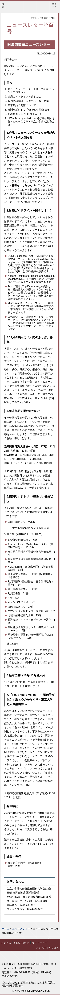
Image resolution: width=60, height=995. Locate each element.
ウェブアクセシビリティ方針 (19, 982)
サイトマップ (39, 943)
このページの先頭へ (47, 948)
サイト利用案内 (46, 982)
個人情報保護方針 (12, 985)
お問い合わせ (21, 943)
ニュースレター (21, 928)
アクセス (6, 943)
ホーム (5, 928)
